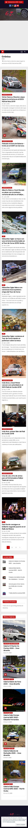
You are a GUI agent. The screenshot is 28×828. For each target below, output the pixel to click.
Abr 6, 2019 (6, 104)
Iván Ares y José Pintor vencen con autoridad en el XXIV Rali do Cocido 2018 (12, 385)
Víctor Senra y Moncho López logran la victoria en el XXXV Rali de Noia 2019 (13, 99)
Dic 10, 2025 (8, 653)
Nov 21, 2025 (8, 722)
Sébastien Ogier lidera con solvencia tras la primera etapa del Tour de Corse (12, 289)
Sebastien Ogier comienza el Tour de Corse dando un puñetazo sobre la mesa (13, 338)
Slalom (11, 679)
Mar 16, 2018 (7, 436)
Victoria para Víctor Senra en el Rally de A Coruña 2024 (16, 586)
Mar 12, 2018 (7, 482)
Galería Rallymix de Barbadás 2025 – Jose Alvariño (12, 753)
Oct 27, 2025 (8, 793)
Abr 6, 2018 (6, 294)
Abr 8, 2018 (6, 245)
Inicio (3, 59)
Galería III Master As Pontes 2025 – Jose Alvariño (11, 648)
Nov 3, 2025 (8, 757)
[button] (25, 51)
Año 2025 (6, 643)
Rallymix (12, 748)
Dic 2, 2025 (8, 686)
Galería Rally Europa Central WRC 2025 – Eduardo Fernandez (11, 717)
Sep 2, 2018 (7, 148)
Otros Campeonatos (14, 643)
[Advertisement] (14, 35)
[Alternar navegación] (21, 52)
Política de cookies (11, 822)
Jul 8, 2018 (6, 197)
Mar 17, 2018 (7, 389)
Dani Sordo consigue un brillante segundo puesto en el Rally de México (13, 526)
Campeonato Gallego (7, 94)
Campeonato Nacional (7, 141)
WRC (3, 236)
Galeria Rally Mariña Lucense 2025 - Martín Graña (15, 570)
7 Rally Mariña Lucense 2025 (17, 593)
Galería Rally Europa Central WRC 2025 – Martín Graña (14, 789)
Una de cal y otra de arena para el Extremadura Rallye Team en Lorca (12, 478)
